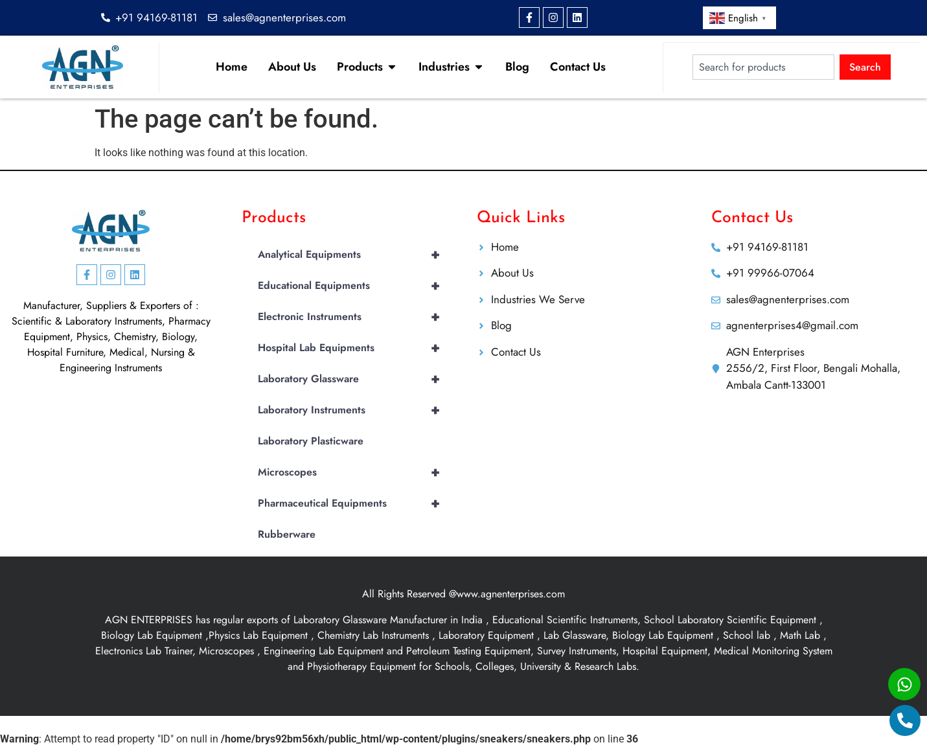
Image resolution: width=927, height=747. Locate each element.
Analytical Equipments (354, 254)
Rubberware (286, 534)
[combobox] (763, 67)
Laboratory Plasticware (310, 440)
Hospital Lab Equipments (354, 347)
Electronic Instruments (354, 316)
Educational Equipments (354, 285)
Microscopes (354, 472)
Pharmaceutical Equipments (354, 503)
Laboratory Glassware (354, 379)
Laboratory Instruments (354, 410)
